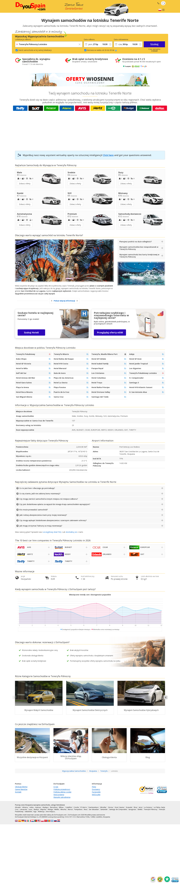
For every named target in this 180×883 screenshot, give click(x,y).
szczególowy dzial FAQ (52, 532)
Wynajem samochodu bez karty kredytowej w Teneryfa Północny (139, 255)
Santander (104, 809)
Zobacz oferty (24, 183)
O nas (56, 787)
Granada (129, 807)
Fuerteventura (93, 807)
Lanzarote (23, 809)
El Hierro (83, 807)
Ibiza (135, 807)
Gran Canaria (119, 807)
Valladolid (28, 811)
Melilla (56, 809)
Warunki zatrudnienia (62, 797)
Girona (110, 807)
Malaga (50, 809)
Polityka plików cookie (62, 792)
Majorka (43, 809)
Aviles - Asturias (35, 807)
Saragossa (132, 809)
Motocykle (96, 794)
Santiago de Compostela (118, 809)
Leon (30, 809)
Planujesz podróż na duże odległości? (135, 241)
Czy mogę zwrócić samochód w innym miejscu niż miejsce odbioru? (48, 499)
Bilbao (61, 807)
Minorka (63, 809)
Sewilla (140, 809)
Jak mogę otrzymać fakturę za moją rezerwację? (40, 526)
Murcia (70, 809)
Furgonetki (96, 792)
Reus (85, 809)
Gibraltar (103, 807)
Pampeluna (78, 809)
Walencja (41, 811)
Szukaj (154, 44)
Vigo (34, 811)
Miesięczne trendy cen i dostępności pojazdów (90, 594)
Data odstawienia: (121, 39)
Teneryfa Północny (150, 809)
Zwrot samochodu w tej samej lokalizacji (35, 50)
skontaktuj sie (71, 532)
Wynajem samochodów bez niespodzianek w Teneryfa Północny (138, 248)
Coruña (76, 807)
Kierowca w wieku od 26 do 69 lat (102, 50)
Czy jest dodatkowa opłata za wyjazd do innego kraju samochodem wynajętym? (54, 504)
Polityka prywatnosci (62, 789)
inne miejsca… (51, 811)
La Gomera (148, 807)
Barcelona (53, 807)
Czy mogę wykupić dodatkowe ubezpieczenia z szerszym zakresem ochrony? (53, 520)
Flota (94, 787)
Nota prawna (59, 794)
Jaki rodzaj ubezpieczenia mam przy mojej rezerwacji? (43, 515)
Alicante (18, 807)
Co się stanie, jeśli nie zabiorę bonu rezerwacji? (39, 493)
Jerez (140, 807)
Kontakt (18, 792)
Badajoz (45, 807)
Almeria (25, 807)
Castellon (68, 807)
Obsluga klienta (21, 787)
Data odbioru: (89, 39)
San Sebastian (94, 809)
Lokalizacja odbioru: (23, 39)
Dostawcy (96, 789)
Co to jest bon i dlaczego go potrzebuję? (37, 488)
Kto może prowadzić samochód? (33, 509)
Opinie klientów (21, 789)
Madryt (36, 809)
